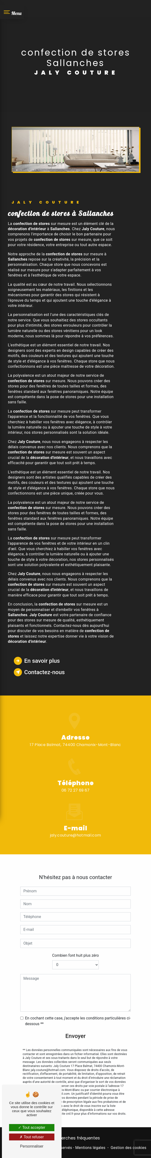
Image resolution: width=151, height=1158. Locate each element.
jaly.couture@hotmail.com (75, 826)
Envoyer (75, 1027)
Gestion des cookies (128, 1147)
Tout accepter (31, 1127)
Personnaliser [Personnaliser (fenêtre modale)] (31, 1146)
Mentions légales (90, 1147)
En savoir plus (37, 661)
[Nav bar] (12, 12)
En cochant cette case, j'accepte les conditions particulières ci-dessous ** (78, 1012)
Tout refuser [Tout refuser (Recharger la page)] (32, 1137)
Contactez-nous (39, 672)
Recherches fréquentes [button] (75, 1138)
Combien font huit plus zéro (75, 946)
